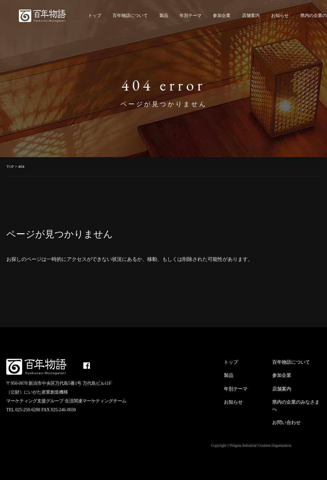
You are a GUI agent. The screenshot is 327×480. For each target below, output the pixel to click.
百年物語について (130, 15)
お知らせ (280, 15)
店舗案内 (251, 15)
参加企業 (221, 15)
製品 (163, 15)
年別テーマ (191, 15)
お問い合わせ (286, 422)
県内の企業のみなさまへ (295, 406)
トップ (94, 15)
